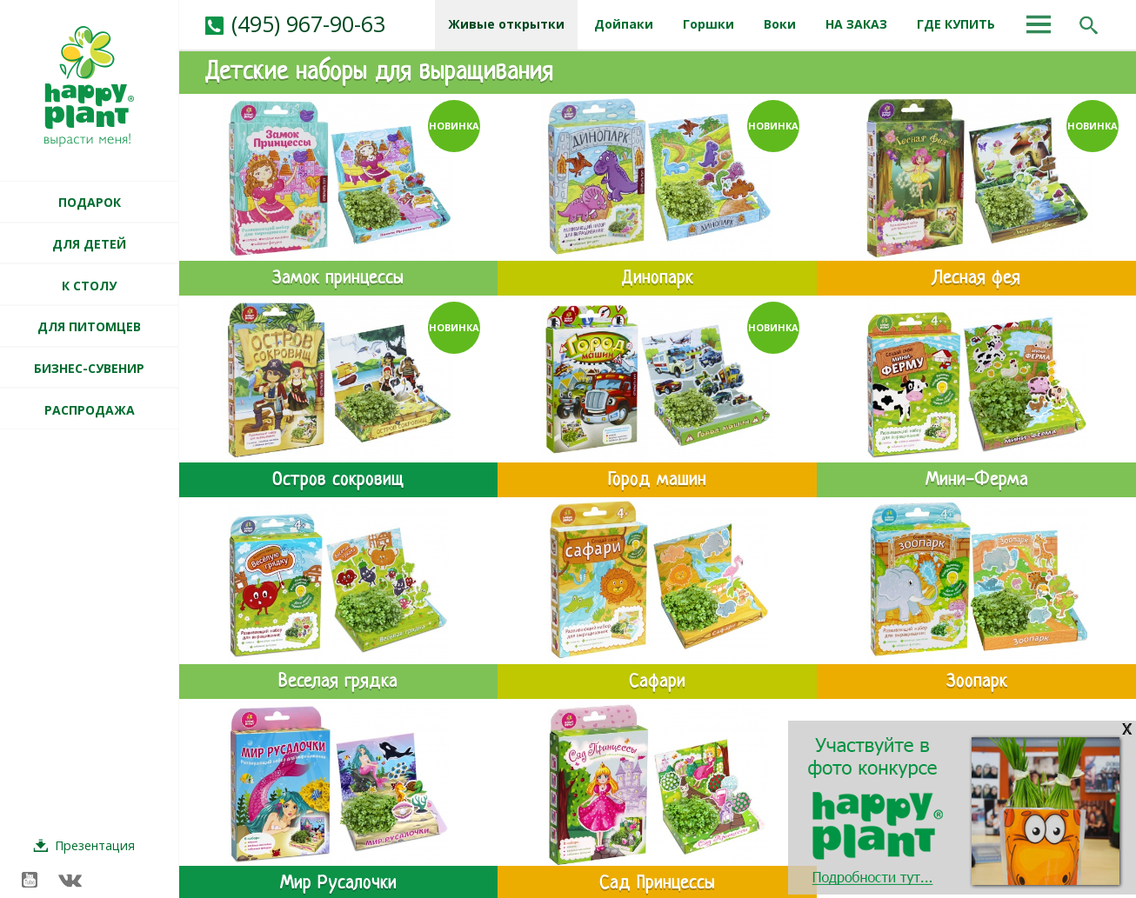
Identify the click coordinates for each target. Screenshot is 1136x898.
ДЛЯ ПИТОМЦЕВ (89, 326)
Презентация (95, 845)
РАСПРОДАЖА (89, 410)
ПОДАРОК (89, 202)
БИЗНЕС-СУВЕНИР (89, 368)
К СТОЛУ (89, 285)
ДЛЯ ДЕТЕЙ (89, 244)
